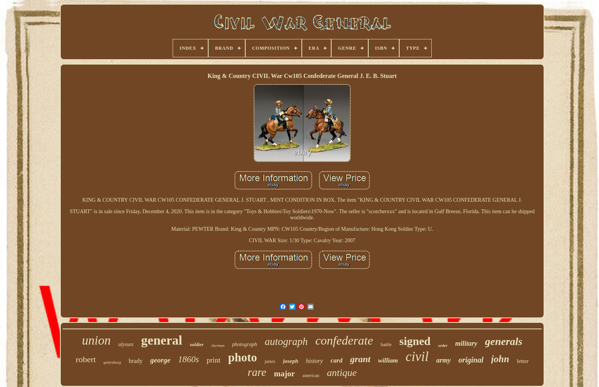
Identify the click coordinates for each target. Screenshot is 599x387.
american (311, 375)
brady (135, 361)
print (213, 360)
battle (386, 344)
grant (360, 359)
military (466, 343)
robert (86, 359)
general (161, 340)
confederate (344, 340)
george (160, 360)
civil (417, 356)
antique (342, 372)
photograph (244, 344)
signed (415, 341)
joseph (290, 361)
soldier (197, 344)
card (336, 360)
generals (504, 341)
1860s (188, 359)
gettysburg (112, 362)
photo (242, 357)
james (270, 361)
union (96, 340)
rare (257, 372)
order (442, 345)
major (284, 373)
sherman (217, 345)
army (443, 360)
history (314, 361)
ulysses (126, 344)
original (471, 360)
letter (523, 361)
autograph (286, 341)
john (500, 359)
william (388, 360)
